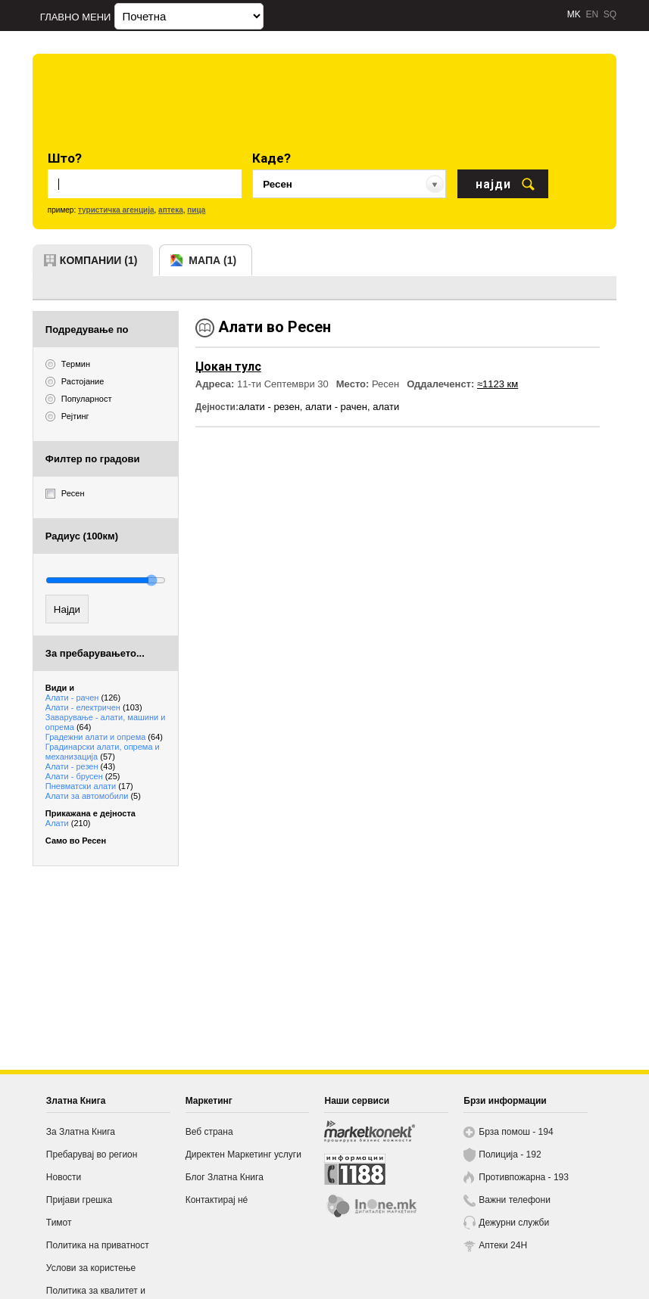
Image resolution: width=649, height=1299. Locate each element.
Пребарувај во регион (92, 1154)
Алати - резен (80, 766)
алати (386, 406)
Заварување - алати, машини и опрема (105, 722)
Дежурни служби (514, 1222)
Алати (68, 823)
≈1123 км (497, 384)
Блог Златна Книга (225, 1177)
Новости (63, 1177)
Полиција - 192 (510, 1154)
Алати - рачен (82, 697)
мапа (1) (212, 260)
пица (196, 210)
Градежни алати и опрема (104, 736)
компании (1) (99, 260)
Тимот (59, 1222)
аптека (170, 210)
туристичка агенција (116, 210)
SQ (610, 14)
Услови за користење (91, 1268)
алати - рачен (336, 406)
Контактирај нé (217, 1200)
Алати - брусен (82, 776)
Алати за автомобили (93, 795)
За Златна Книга (80, 1132)
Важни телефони (515, 1200)
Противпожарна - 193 (524, 1177)
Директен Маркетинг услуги (243, 1154)
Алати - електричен (93, 707)
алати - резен (269, 406)
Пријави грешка (79, 1200)
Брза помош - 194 (516, 1132)
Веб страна (209, 1132)
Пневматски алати (89, 786)
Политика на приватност (97, 1245)
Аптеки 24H (503, 1245)
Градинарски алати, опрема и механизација (102, 751)
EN (591, 14)
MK (574, 14)
